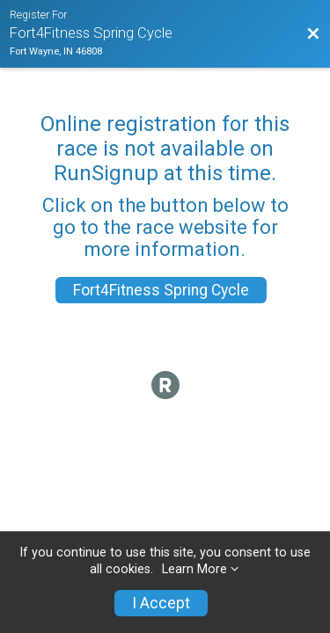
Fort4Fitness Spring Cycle (161, 290)
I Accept (161, 603)
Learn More (194, 569)
